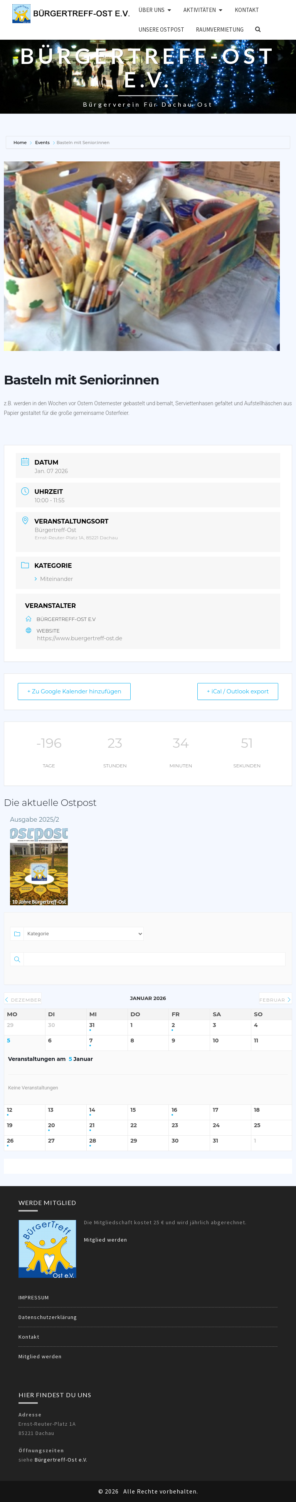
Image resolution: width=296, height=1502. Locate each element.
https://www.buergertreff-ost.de (79, 638)
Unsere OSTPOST (161, 29)
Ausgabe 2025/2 (34, 819)
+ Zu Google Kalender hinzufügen (77, 691)
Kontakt (247, 9)
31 (92, 1025)
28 (92, 1141)
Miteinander (54, 579)
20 (51, 1125)
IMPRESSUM (33, 1297)
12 (9, 1110)
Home (20, 142)
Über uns (151, 9)
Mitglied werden (105, 1239)
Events (42, 142)
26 (10, 1141)
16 (174, 1110)
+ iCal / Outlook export (235, 691)
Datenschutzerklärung (47, 1317)
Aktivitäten (199, 9)
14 (92, 1110)
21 (92, 1125)
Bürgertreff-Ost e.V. (61, 1459)
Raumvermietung (220, 29)
